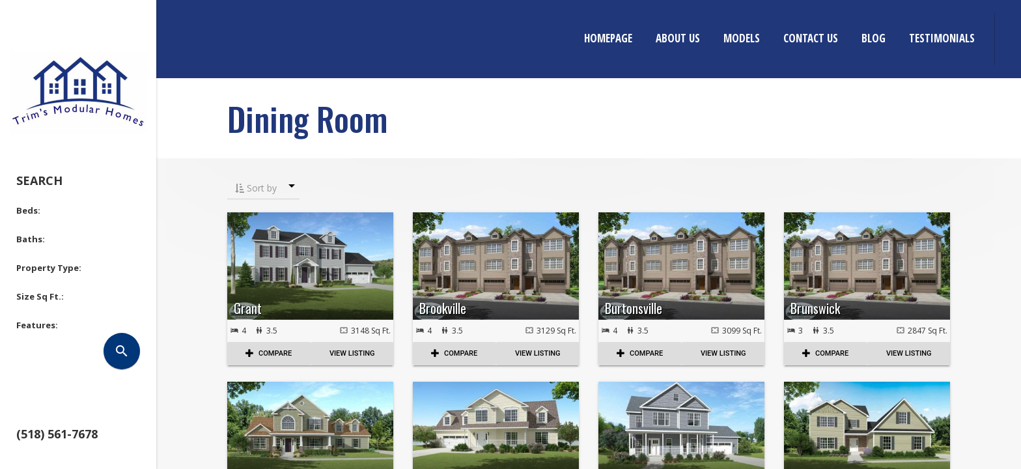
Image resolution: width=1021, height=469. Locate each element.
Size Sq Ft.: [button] (40, 296)
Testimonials (942, 38)
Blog (873, 38)
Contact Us (810, 38)
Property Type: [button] (48, 268)
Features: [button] (37, 325)
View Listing (352, 353)
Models (741, 38)
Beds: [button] (28, 210)
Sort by (256, 188)
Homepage (608, 38)
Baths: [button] (30, 239)
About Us (678, 38)
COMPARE (269, 353)
